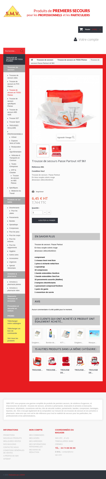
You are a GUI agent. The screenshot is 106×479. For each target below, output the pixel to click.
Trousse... (37, 369)
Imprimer (40, 192)
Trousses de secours (45, 60)
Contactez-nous (11, 447)
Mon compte (36, 430)
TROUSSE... (51, 369)
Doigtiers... (36, 343)
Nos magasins (9, 444)
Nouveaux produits (12, 438)
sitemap (7, 459)
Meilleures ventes (12, 441)
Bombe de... (51, 343)
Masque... (93, 343)
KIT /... (63, 343)
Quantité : (36, 208)
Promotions (9, 435)
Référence (36, 167)
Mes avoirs (34, 438)
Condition (36, 171)
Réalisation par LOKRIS (17, 475)
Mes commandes (36, 435)
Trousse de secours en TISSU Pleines (72, 60)
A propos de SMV (11, 456)
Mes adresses (35, 441)
